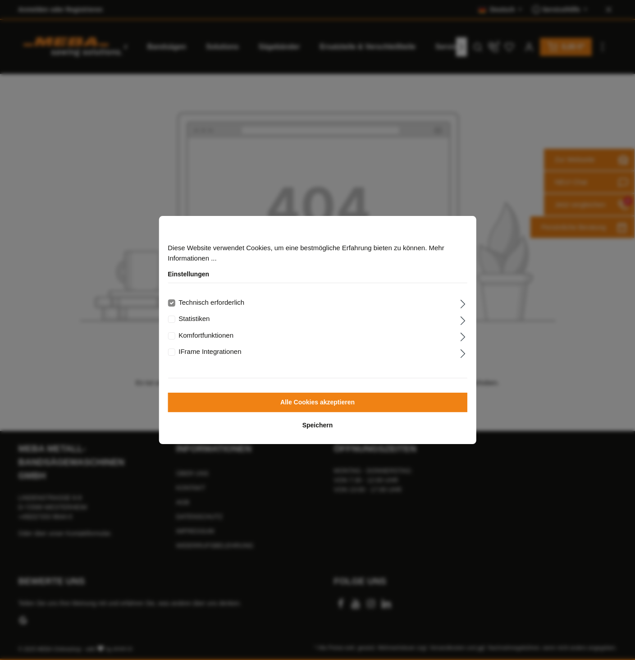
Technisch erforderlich (211, 302)
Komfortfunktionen (205, 335)
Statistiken (194, 318)
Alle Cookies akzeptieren (317, 402)
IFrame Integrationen (209, 351)
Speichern (317, 425)
